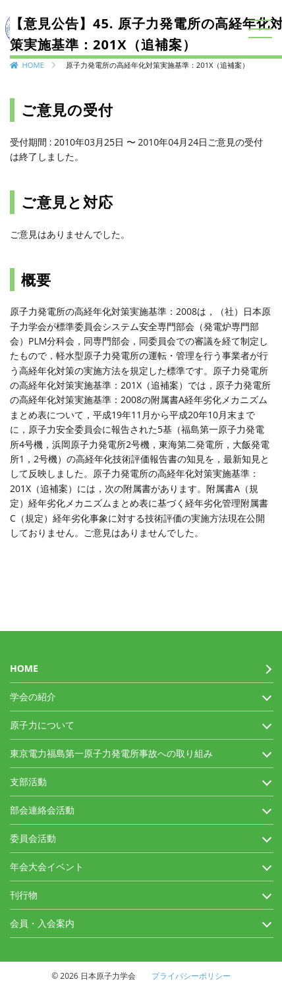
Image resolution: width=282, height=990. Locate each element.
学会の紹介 (33, 696)
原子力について (42, 725)
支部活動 (28, 781)
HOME (33, 65)
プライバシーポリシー (191, 975)
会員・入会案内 (42, 923)
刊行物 (24, 895)
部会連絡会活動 (42, 810)
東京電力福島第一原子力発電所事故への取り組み (111, 753)
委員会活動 (33, 838)
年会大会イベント (47, 866)
